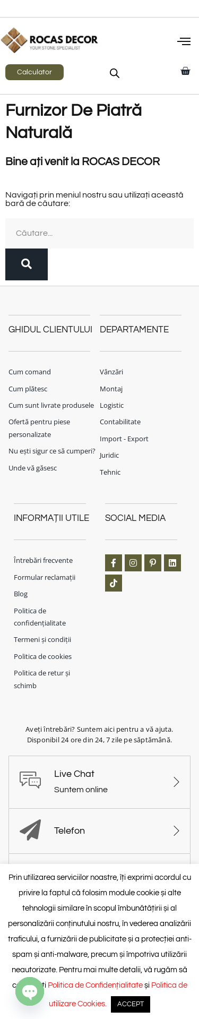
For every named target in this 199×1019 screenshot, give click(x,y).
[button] (184, 42)
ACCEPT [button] (130, 1004)
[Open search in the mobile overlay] (114, 73)
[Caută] (26, 264)
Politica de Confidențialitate (95, 985)
